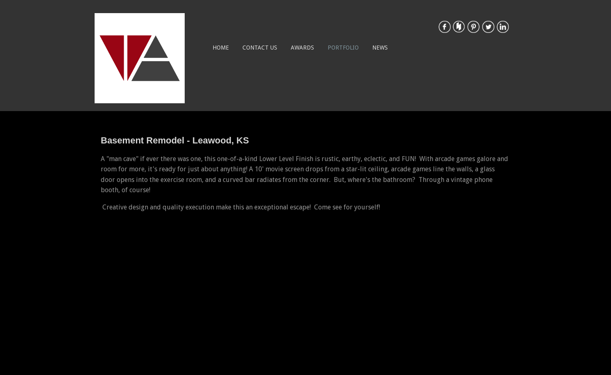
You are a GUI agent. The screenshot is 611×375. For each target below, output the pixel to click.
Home (221, 47)
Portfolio (343, 47)
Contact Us (259, 47)
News (380, 47)
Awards (302, 47)
